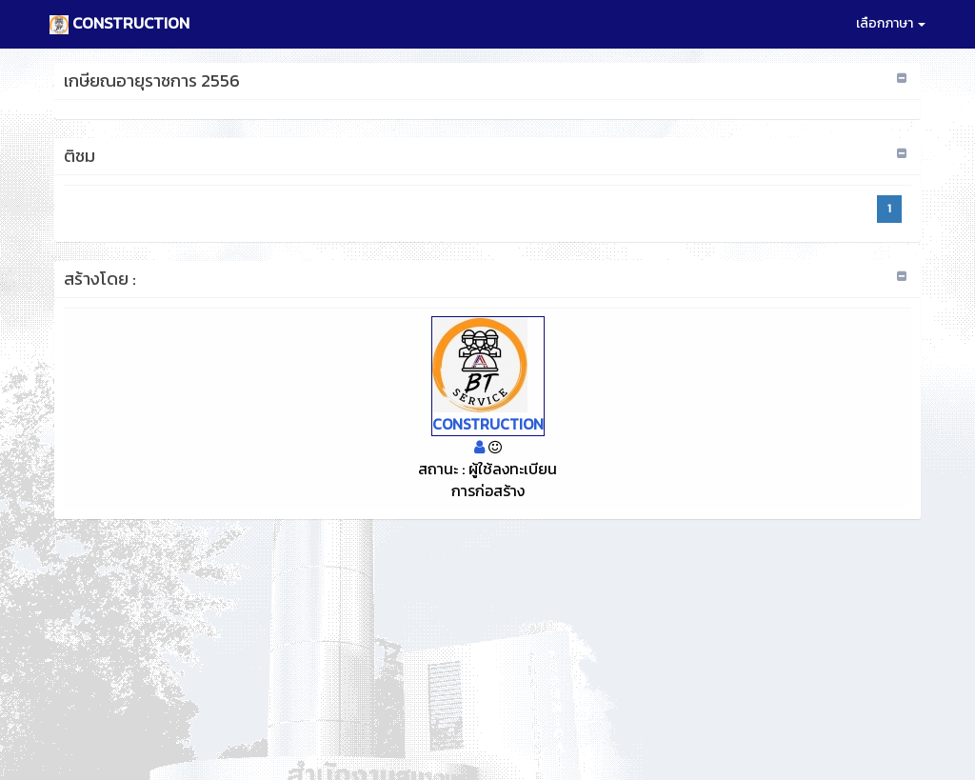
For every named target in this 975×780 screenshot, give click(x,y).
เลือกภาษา (890, 23)
